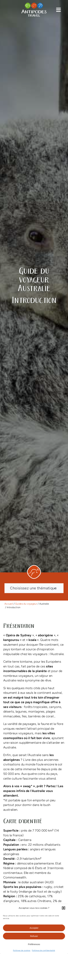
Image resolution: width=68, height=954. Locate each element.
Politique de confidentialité (43, 950)
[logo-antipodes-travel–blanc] (34, 4)
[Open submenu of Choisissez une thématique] (55, 588)
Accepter (34, 928)
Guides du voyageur (26, 603)
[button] (63, 907)
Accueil (8, 603)
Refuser (34, 936)
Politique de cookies (21, 950)
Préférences (34, 944)
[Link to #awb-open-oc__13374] (58, 9)
